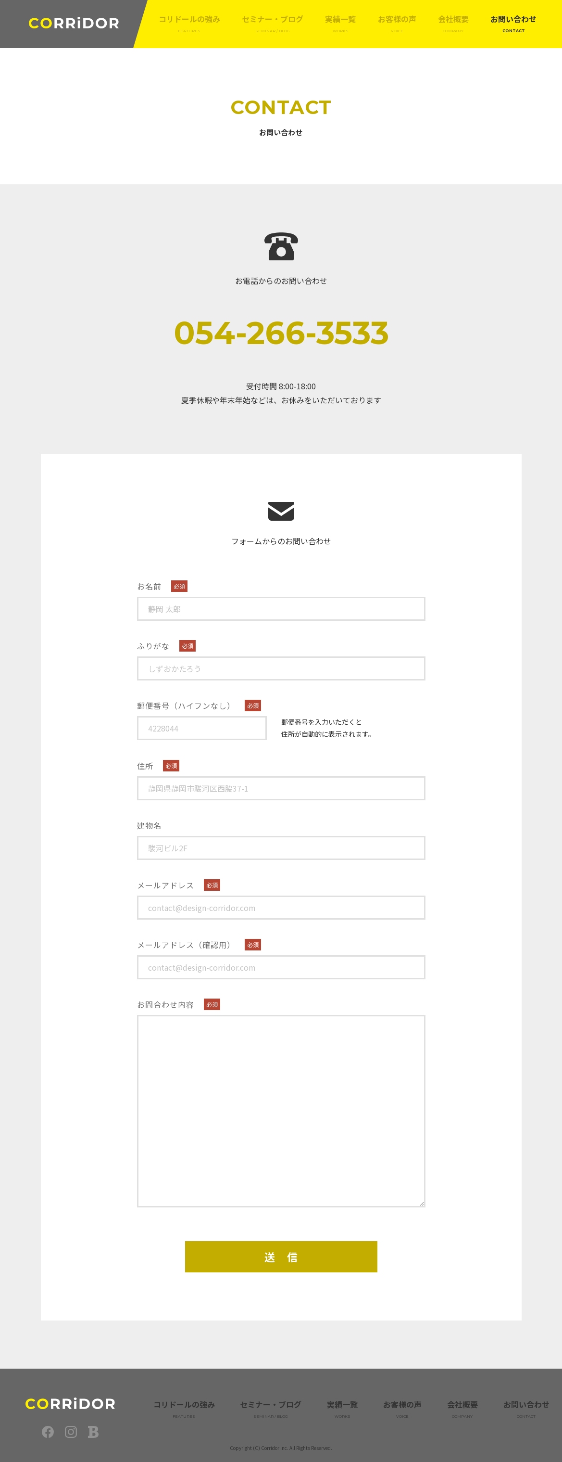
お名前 (149, 586)
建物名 (149, 825)
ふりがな (153, 646)
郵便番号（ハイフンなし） (186, 705)
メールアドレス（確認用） (186, 944)
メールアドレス (165, 885)
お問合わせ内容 (165, 1004)
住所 (145, 765)
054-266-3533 (281, 333)
